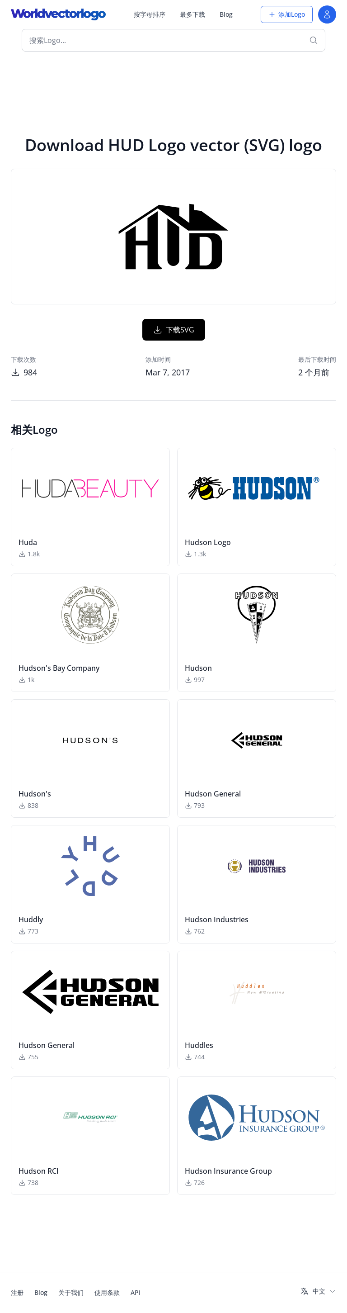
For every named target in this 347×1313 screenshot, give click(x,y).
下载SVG (173, 330)
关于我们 (71, 1292)
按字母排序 (149, 14)
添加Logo (286, 14)
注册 (17, 1292)
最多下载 (192, 14)
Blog (226, 14)
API (136, 1292)
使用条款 (107, 1292)
